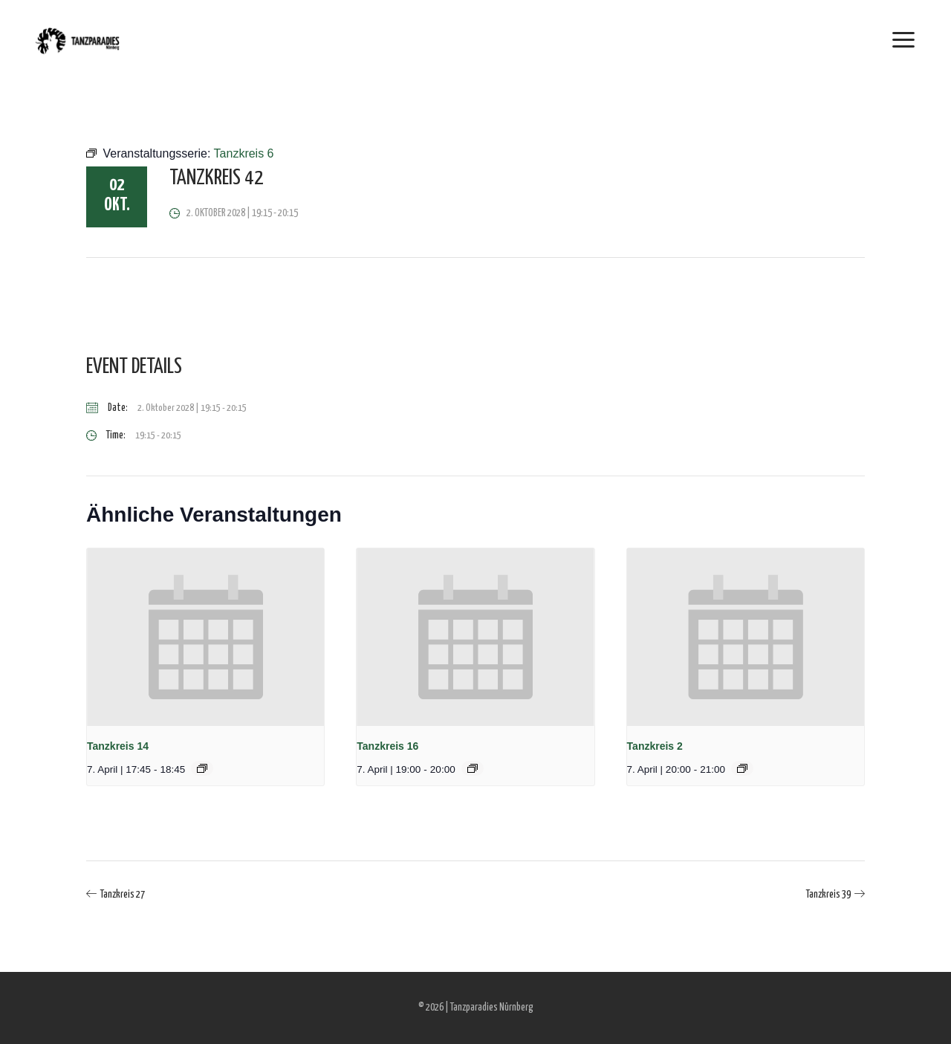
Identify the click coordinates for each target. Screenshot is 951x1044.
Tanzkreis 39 (828, 894)
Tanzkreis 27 (122, 894)
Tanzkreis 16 (387, 746)
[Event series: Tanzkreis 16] (472, 768)
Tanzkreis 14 (118, 746)
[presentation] (205, 637)
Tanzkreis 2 (655, 746)
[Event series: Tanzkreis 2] (742, 768)
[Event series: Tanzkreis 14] (202, 768)
